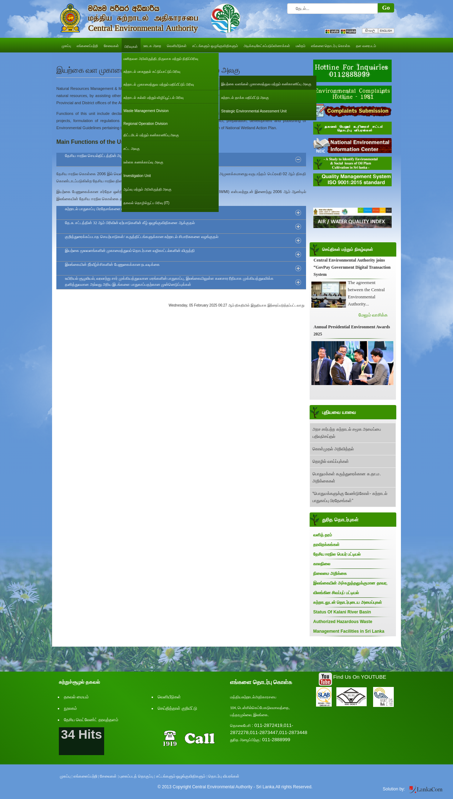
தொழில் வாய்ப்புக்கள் (330, 461)
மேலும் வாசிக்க (373, 315)
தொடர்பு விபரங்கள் (223, 776)
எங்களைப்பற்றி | (86, 776)
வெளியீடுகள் (169, 696)
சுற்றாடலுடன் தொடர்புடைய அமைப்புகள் (347, 602)
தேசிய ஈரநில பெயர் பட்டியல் (337, 554)
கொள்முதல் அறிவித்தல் (333, 448)
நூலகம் (70, 708)
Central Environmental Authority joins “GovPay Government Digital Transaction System (352, 267)
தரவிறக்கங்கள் (326, 544)
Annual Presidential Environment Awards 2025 (352, 330)
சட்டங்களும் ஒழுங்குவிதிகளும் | (182, 776)
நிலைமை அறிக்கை (330, 573)
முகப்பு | (66, 776)
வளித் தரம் (322, 534)
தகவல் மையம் (76, 696)
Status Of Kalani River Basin (342, 612)
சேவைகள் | (109, 776)
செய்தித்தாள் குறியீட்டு (177, 708)
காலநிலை (321, 563)
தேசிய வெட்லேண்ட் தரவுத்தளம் (91, 719)
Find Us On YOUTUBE (359, 677)
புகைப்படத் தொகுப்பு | (137, 776)
